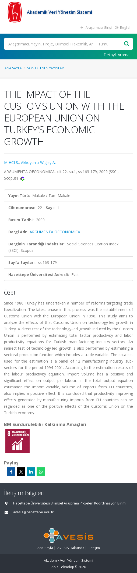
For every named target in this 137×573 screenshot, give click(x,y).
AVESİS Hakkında (70, 548)
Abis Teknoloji (62, 567)
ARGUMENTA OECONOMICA (55, 231)
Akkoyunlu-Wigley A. (38, 162)
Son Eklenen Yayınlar (45, 68)
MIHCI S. (11, 162)
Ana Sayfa (13, 68)
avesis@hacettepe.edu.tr (33, 512)
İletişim (94, 548)
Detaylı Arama (116, 54)
